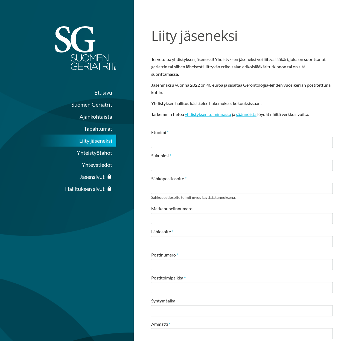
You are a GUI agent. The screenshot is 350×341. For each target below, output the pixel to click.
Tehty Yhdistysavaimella (257, 320)
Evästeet (217, 320)
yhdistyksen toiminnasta (208, 114)
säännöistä (246, 114)
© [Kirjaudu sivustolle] (223, 305)
